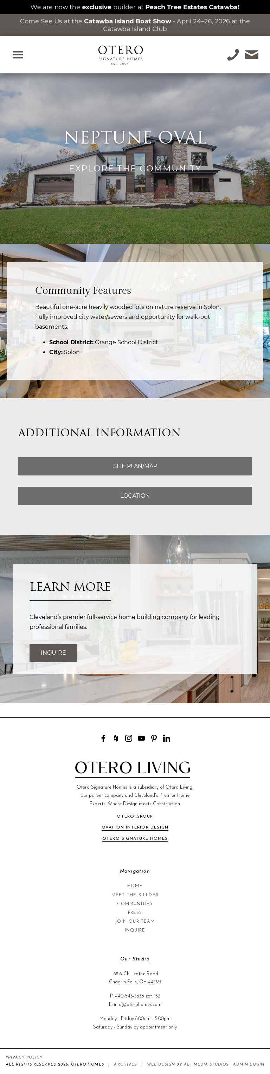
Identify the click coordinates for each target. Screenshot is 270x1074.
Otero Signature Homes (135, 839)
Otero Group (135, 816)
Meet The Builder (135, 895)
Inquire (53, 652)
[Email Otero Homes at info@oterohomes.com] (251, 55)
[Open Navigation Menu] (18, 55)
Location (135, 495)
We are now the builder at (135, 7)
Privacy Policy (24, 1058)
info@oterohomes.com (137, 1004)
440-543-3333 (129, 996)
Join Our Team (135, 922)
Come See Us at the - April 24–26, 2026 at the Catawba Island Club (135, 24)
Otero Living (179, 787)
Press (135, 913)
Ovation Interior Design (135, 827)
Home (135, 886)
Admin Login (248, 1065)
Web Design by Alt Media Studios (188, 1065)
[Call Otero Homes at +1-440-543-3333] (233, 55)
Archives (125, 1065)
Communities (135, 904)
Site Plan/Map (135, 466)
